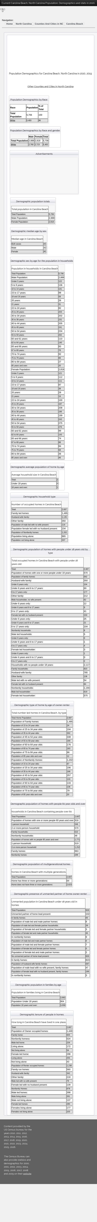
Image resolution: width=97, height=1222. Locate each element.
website (27, 1173)
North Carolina (24, 24)
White (12, 120)
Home (9, 24)
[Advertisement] (50, 52)
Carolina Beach (74, 24)
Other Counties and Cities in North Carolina (50, 86)
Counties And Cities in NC (49, 24)
